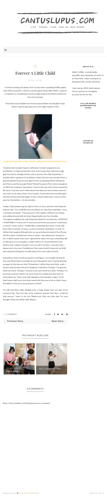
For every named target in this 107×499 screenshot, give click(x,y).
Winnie (75, 91)
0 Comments (11, 314)
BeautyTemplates (30, 493)
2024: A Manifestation (50, 369)
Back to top (97, 493)
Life (35, 66)
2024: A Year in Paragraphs (13, 370)
